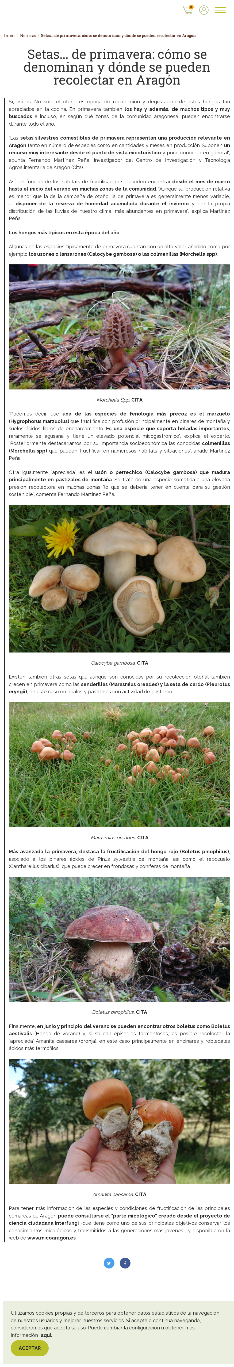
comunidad (142, 196)
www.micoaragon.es (51, 1245)
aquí (46, 1335)
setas (27, 145)
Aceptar (30, 1348)
